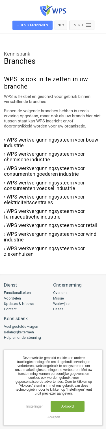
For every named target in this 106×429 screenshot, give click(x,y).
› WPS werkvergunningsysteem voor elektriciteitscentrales (44, 199)
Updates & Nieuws (19, 304)
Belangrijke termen (19, 332)
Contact (10, 309)
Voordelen (12, 298)
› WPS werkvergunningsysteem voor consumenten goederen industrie (44, 171)
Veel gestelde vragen (21, 326)
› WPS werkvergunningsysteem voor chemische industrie (44, 156)
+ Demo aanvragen (32, 25)
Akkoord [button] (67, 406)
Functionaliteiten (17, 293)
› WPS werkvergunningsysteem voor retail (50, 225)
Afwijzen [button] (53, 417)
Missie (58, 298)
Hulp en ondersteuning (22, 337)
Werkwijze (61, 304)
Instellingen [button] (35, 406)
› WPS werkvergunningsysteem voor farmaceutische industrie (44, 214)
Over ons (60, 293)
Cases (58, 309)
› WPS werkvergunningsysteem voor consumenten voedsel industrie (44, 185)
